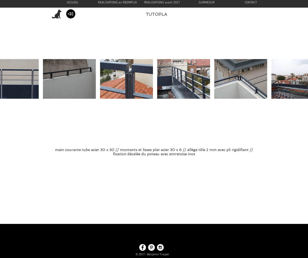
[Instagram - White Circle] (160, 247)
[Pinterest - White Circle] (151, 247)
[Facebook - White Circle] (142, 247)
